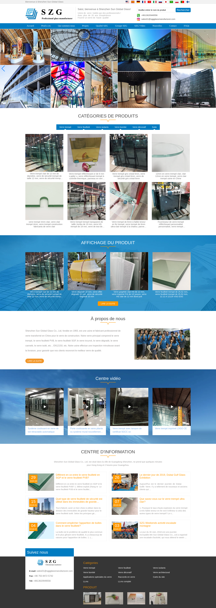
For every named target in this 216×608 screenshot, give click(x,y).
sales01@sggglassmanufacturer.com (158, 19)
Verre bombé (120, 127)
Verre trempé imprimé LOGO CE (171, 428)
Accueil (30, 25)
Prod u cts (46, 25)
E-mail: (32, 571)
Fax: (31, 576)
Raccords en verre (126, 577)
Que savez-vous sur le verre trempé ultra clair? (162, 500)
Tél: (31, 581)
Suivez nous (37, 552)
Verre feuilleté (83, 127)
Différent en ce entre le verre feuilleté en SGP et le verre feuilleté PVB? (78, 476)
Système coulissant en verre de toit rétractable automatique (43, 430)
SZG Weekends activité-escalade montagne (158, 524)
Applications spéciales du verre (97, 577)
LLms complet (124, 581)
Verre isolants (102, 127)
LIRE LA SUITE (108, 303)
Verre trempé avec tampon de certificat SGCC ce (127, 430)
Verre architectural (161, 572)
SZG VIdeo (139, 25)
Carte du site (159, 577)
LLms (85, 581)
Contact (173, 25)
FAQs (186, 25)
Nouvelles (157, 25)
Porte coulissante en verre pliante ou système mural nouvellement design (86, 430)
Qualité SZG (102, 25)
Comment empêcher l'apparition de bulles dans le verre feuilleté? (79, 524)
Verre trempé (65, 127)
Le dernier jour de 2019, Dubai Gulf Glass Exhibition (162, 476)
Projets (85, 25)
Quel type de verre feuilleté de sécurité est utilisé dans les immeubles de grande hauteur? (79, 500)
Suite (154, 127)
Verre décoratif (139, 127)
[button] (102, 105)
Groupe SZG (121, 25)
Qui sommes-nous (66, 25)
